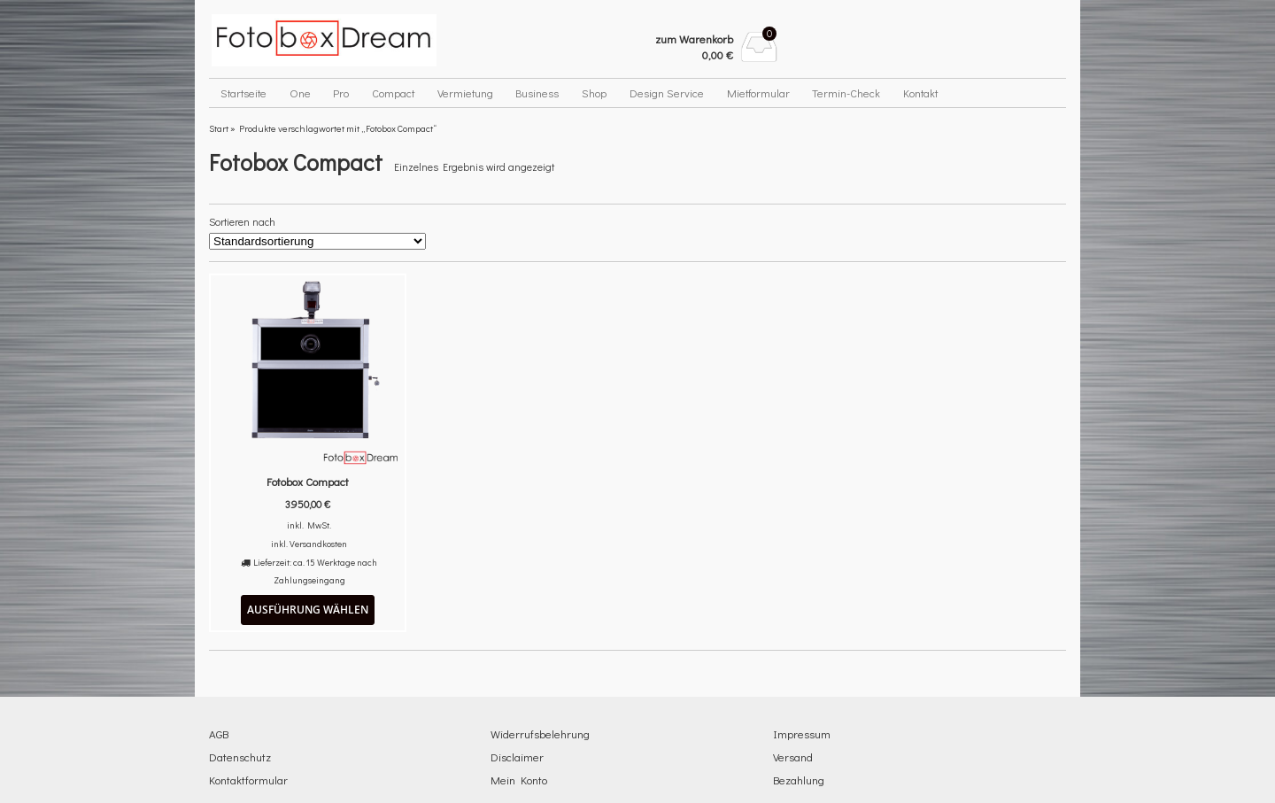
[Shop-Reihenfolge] (317, 241)
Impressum (802, 733)
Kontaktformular (248, 779)
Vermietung (465, 93)
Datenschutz (240, 756)
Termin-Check (846, 93)
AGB (218, 733)
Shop (594, 93)
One (300, 93)
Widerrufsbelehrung (540, 733)
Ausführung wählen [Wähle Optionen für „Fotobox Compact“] (307, 609)
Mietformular (758, 93)
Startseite (243, 93)
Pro (341, 93)
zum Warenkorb (694, 38)
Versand (793, 756)
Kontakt (920, 93)
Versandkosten (318, 543)
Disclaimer (517, 756)
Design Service (667, 93)
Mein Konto (519, 779)
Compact (393, 93)
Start (218, 128)
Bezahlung (798, 779)
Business (537, 93)
